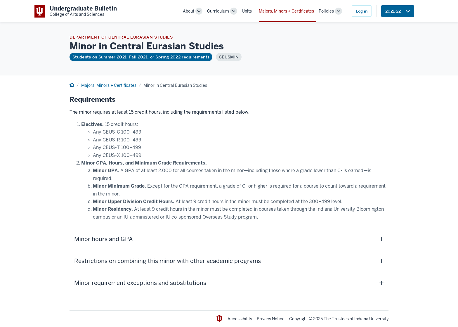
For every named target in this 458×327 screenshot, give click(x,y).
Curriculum (218, 11)
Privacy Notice (270, 318)
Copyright (298, 318)
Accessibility (240, 318)
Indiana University (371, 318)
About (188, 11)
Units (247, 11)
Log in (361, 11)
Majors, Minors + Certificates (286, 11)
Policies (326, 11)
